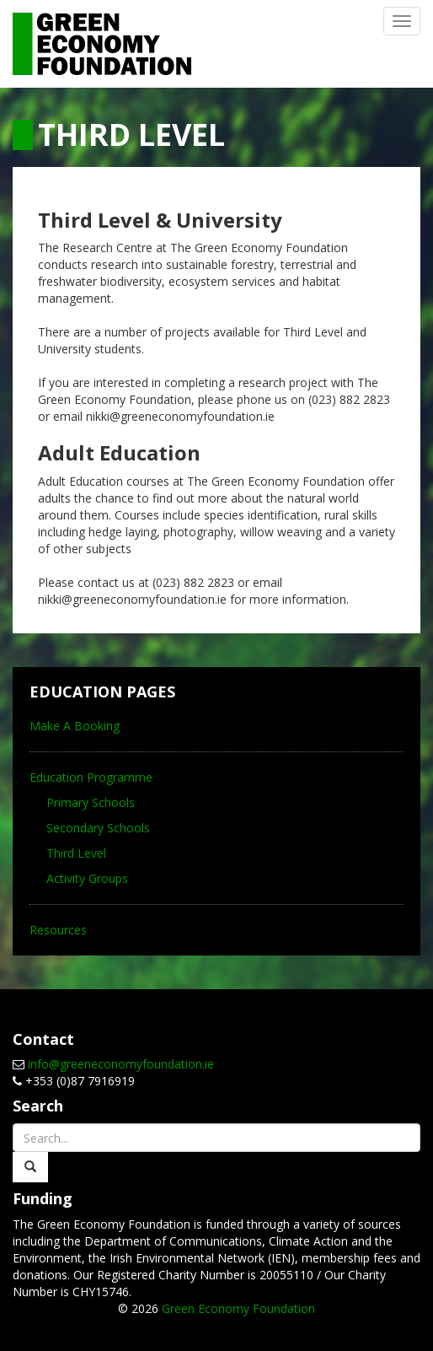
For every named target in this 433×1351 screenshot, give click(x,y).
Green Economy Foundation (238, 1308)
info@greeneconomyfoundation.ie (121, 1064)
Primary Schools (90, 802)
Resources (58, 930)
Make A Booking (74, 726)
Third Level (76, 853)
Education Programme (90, 777)
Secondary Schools (98, 828)
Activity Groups (87, 878)
